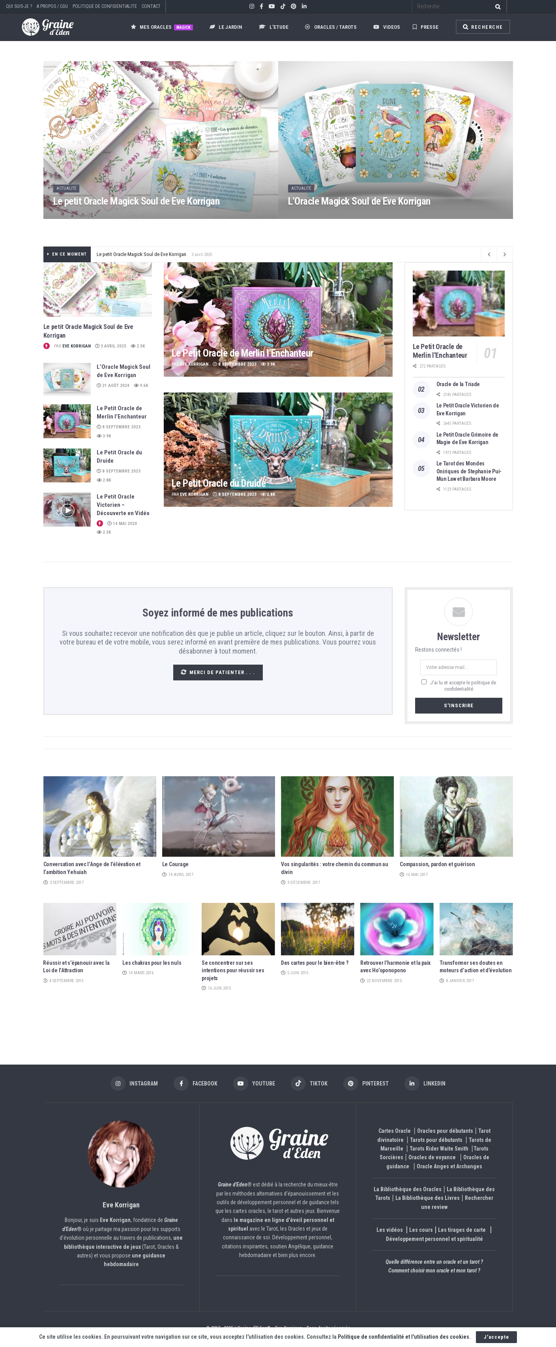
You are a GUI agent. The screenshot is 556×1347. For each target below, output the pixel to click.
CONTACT (151, 6)
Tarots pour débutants (437, 1140)
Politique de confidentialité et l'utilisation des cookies (403, 1337)
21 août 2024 (113, 385)
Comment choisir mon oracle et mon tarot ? (434, 1270)
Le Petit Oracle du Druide (219, 483)
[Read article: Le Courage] (218, 816)
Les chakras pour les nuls (151, 963)
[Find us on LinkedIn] (425, 1083)
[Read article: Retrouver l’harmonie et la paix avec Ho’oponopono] (397, 929)
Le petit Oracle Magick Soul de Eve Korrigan (141, 254)
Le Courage (175, 864)
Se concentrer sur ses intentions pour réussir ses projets (233, 970)
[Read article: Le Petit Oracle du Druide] (67, 465)
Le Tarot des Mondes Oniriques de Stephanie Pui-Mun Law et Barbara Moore (469, 471)
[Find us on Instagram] (134, 1083)
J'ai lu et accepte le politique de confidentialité (462, 686)
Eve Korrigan (76, 346)
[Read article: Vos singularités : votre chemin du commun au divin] (337, 816)
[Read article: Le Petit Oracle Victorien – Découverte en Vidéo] (67, 510)
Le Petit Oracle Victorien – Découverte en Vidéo (123, 505)
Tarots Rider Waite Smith (439, 1148)
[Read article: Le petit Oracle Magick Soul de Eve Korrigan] (97, 289)
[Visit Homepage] (40, 27)
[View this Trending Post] (46, 346)
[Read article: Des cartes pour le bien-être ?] (317, 929)
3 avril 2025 (110, 346)
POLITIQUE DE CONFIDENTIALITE (105, 6)
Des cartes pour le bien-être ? (314, 963)
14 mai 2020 (122, 523)
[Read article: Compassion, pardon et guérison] (456, 816)
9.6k (141, 385)
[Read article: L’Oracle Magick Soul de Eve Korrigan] (67, 380)
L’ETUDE (273, 27)
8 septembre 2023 (118, 427)
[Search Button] (496, 6)
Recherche (483, 27)
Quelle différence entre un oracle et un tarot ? (434, 1262)
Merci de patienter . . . (217, 672)
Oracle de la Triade (458, 384)
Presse (425, 27)
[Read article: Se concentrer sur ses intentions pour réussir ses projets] (238, 929)
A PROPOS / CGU (52, 6)
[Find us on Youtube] (254, 1083)
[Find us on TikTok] (283, 6)
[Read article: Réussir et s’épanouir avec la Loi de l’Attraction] (79, 929)
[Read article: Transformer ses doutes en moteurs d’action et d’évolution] (476, 929)
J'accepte (496, 1337)
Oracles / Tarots (331, 27)
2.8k (104, 480)
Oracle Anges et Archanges (449, 1166)
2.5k (138, 346)
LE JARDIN (226, 27)
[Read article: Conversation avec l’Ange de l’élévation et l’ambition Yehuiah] (99, 816)
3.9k (104, 436)
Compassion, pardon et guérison (437, 864)
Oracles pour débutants (445, 1131)
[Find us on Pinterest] (366, 1083)
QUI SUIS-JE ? (19, 6)
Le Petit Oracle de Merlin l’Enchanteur (242, 353)
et (163, 1024)
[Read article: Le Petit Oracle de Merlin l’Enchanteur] (67, 421)
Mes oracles (162, 27)
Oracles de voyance (432, 1157)
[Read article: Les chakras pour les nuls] (159, 929)
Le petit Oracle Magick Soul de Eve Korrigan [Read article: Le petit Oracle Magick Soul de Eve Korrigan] (136, 201)
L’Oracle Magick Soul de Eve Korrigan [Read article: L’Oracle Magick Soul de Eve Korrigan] (359, 201)
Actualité (66, 188)
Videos (386, 27)
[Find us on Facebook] (195, 1083)
